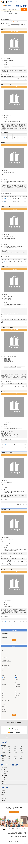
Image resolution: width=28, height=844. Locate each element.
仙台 (9, 760)
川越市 (7, 296)
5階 (2, 444)
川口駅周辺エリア (6, 56)
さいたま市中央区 (8, 598)
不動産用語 (2, 781)
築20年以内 (18, 686)
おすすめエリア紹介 (4, 775)
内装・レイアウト (3, 773)
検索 (24, 9)
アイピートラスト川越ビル (7, 452)
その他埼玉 (5, 112)
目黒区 (21, 750)
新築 (17, 679)
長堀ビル (3, 29)
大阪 (9, 756)
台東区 (21, 748)
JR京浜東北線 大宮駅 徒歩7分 (8, 240)
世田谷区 (3, 752)
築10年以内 (18, 684)
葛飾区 (21, 752)
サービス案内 (4, 787)
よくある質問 (3, 792)
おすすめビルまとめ (4, 767)
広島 (3, 758)
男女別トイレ (5, 709)
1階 (2, 621)
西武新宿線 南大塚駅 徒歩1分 (8, 422)
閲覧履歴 (10, 13)
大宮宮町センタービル (6, 509)
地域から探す (4, 637)
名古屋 (15, 756)
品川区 (9, 748)
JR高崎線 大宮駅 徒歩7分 (7, 239)
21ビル (3, 391)
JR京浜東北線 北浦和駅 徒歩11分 (9, 174)
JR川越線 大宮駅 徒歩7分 (7, 241)
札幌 (3, 760)
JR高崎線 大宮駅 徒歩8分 (7, 541)
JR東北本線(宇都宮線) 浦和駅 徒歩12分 (9, 175)
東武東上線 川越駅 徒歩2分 (8, 299)
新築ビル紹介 (3, 769)
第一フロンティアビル (6, 569)
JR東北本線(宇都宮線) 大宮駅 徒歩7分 (9, 238)
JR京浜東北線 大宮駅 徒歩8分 (8, 542)
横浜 (9, 758)
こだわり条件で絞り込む (6, 11)
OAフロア (4, 706)
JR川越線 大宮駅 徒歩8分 (7, 543)
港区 (15, 746)
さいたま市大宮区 (8, 236)
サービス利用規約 (3, 798)
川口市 (7, 58)
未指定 (4, 677)
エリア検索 (4, 742)
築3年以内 (17, 682)
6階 (2, 79)
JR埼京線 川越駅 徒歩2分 (7, 298)
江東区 (9, 752)
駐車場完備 (5, 711)
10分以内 (4, 684)
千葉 (21, 758)
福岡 (21, 756)
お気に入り (17, 13)
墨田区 (15, 752)
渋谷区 (3, 748)
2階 (2, 198)
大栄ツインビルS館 (5, 206)
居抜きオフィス (3, 783)
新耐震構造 (18, 693)
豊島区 (9, 750)
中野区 (15, 750)
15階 (2, 386)
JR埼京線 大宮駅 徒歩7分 (7, 358)
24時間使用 (18, 697)
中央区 (9, 746)
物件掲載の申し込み (14, 811)
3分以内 (4, 679)
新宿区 (21, 746)
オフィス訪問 (3, 777)
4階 (2, 262)
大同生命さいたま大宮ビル (7, 327)
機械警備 (17, 695)
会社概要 (2, 794)
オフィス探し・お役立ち (4, 771)
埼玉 (15, 758)
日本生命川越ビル (5, 266)
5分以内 (4, 682)
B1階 (2, 137)
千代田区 (3, 746)
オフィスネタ (3, 779)
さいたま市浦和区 (8, 172)
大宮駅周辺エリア (6, 234)
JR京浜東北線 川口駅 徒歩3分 (8, 60)
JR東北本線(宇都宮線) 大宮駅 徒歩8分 (9, 541)
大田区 (15, 748)
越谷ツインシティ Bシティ (7, 84)
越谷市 (7, 113)
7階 (2, 201)
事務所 (4, 693)
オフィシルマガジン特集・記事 (9, 765)
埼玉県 (5, 58)
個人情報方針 (3, 800)
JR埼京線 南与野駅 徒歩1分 (8, 600)
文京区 (3, 750)
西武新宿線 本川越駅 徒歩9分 (8, 485)
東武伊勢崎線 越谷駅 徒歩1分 (8, 115)
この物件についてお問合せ (14, 31)
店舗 (3, 695)
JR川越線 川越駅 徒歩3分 (7, 484)
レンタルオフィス (6, 700)
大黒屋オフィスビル (6, 142)
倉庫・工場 (5, 697)
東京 (3, 756)
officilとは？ (3, 790)
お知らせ (2, 796)
